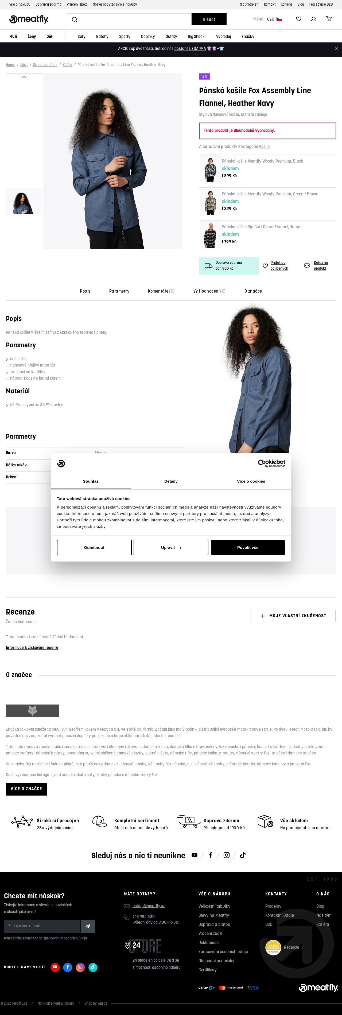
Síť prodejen (249, 4)
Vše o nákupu (19, 4)
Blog (300, 4)
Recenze (282, 947)
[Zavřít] (336, 48)
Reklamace (209, 943)
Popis (85, 291)
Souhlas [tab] (91, 481)
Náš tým (323, 916)
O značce (253, 291)
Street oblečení (45, 65)
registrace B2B (321, 4)
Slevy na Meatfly (214, 916)
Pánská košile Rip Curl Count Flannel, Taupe (261, 227)
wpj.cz (102, 1003)
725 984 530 (144, 917)
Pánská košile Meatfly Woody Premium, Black (262, 161)
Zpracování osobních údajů (223, 952)
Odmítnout (94, 547)
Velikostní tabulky (214, 906)
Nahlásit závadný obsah (56, 1003)
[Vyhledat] (129, 19)
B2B (269, 925)
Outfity (171, 37)
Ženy (32, 37)
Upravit (171, 547)
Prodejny (273, 906)
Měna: (258, 19)
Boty (81, 37)
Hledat (209, 20)
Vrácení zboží (77, 4)
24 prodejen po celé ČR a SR (156, 961)
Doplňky (148, 37)
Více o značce (26, 789)
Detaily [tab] (171, 481)
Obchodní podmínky (216, 961)
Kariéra (286, 4)
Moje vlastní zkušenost (293, 616)
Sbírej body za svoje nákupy (115, 4)
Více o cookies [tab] (251, 481)
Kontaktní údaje (279, 916)
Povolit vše (247, 547)
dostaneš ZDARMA (190, 49)
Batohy (102, 37)
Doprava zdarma (48, 4)
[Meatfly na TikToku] (242, 855)
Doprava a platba (214, 925)
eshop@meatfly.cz (149, 906)
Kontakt (270, 4)
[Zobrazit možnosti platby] (230, 988)
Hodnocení (209, 291)
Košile (67, 65)
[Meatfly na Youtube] (194, 855)
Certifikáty (208, 970)
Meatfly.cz (20, 1003)
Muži (13, 37)
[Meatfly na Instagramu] (226, 855)
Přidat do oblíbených (275, 266)
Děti (49, 37)
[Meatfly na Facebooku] (210, 855)
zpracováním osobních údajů (65, 938)
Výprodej (223, 37)
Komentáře (161, 291)
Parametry (119, 291)
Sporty (124, 37)
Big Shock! (196, 37)
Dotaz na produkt (315, 266)
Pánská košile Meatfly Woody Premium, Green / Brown (270, 194)
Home (10, 65)
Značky (248, 37)
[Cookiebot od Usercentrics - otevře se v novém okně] (262, 464)
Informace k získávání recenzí (32, 648)
